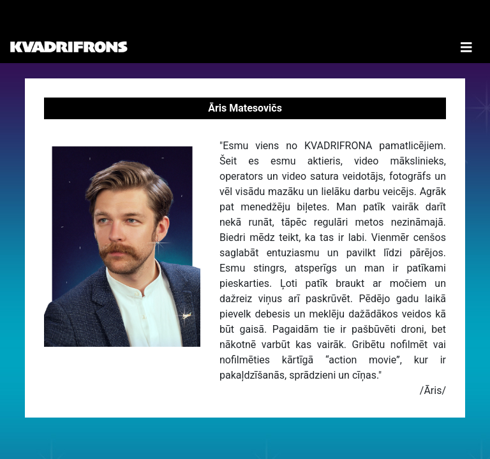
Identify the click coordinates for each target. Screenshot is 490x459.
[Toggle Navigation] (466, 31)
